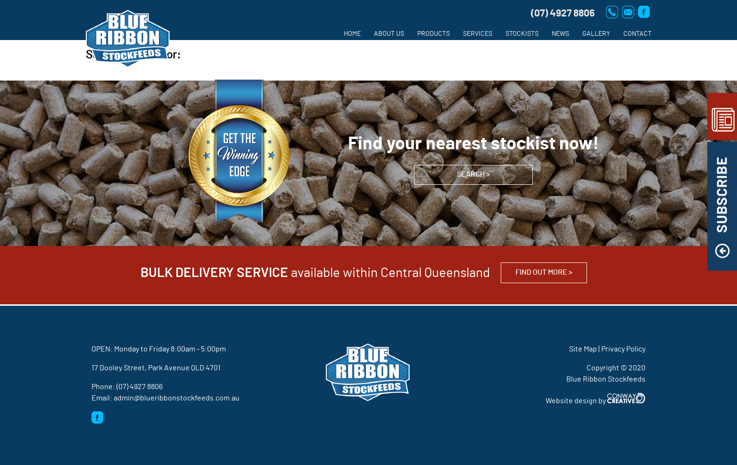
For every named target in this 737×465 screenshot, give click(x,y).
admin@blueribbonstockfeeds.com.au (177, 398)
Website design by (596, 401)
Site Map (583, 349)
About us (389, 34)
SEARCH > (473, 174)
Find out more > (543, 272)
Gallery (596, 34)
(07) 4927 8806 (139, 387)
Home (352, 34)
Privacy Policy (623, 349)
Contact (637, 34)
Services (477, 34)
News (560, 34)
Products (433, 34)
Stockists (521, 34)
